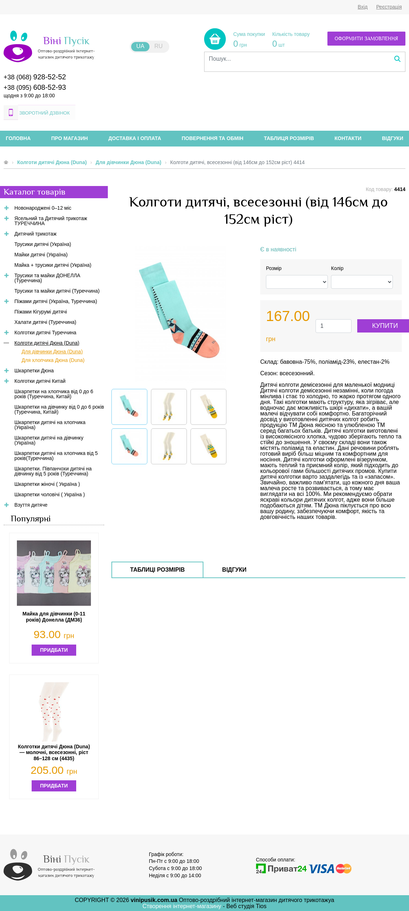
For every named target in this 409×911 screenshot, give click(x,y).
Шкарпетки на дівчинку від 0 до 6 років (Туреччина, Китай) (59, 409)
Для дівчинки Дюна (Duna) (128, 162)
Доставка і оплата (135, 138)
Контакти (348, 138)
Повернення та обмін (213, 138)
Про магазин (69, 138)
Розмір (273, 268)
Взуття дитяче (30, 504)
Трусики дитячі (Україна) (42, 244)
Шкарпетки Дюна (34, 370)
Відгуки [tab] (234, 570)
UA (140, 46)
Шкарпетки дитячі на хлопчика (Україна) (50, 425)
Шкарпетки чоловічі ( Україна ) (49, 494)
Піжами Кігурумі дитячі (40, 311)
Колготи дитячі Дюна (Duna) (52, 162)
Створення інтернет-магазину (183, 906)
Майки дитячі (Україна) (41, 254)
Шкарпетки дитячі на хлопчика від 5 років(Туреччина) (56, 456)
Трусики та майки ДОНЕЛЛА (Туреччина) (47, 278)
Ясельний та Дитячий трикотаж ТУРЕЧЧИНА (50, 221)
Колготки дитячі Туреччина (45, 332)
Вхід (362, 7)
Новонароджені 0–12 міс (43, 207)
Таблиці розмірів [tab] (157, 570)
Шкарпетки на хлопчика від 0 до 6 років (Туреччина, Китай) (53, 394)
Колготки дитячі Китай (39, 381)
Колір (337, 268)
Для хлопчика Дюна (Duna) (53, 360)
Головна (18, 138)
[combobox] (304, 59)
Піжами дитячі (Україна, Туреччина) (55, 301)
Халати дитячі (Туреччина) (45, 322)
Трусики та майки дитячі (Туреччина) (57, 290)
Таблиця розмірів (289, 138)
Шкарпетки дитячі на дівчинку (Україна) (48, 440)
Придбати (54, 650)
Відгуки (392, 138)
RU (159, 46)
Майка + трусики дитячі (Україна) (52, 265)
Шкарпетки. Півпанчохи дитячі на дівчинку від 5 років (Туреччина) (53, 471)
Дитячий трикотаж (35, 233)
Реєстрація (389, 7)
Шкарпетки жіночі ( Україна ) (47, 484)
